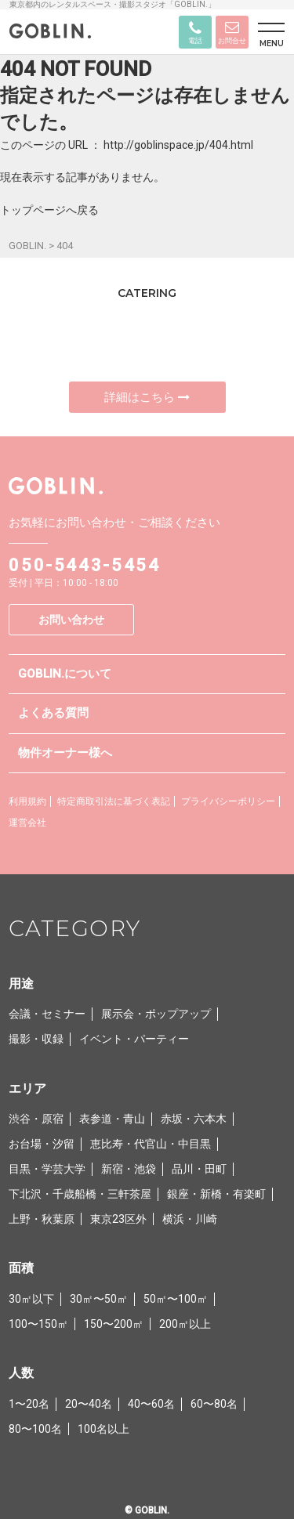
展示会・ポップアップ (156, 1013)
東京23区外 (118, 1219)
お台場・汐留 (41, 1143)
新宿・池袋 (128, 1169)
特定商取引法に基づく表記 (113, 801)
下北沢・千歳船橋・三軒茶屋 (80, 1194)
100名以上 (103, 1429)
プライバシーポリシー (228, 801)
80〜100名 (35, 1429)
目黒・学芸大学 (47, 1169)
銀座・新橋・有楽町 (216, 1194)
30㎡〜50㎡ (99, 1299)
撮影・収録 (36, 1039)
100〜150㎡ (38, 1324)
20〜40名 (88, 1404)
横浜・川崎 (189, 1219)
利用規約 (27, 801)
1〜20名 (29, 1404)
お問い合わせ (71, 619)
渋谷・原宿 (36, 1118)
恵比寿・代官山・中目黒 (150, 1143)
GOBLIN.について (64, 674)
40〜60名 (151, 1404)
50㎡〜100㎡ (175, 1299)
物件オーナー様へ (65, 753)
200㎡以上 (185, 1324)
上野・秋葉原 (41, 1219)
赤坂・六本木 (194, 1118)
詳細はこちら (147, 397)
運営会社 (27, 822)
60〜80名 (214, 1404)
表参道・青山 (112, 1118)
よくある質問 (53, 713)
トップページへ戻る (49, 210)
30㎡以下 (31, 1299)
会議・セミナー (47, 1013)
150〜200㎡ (113, 1324)
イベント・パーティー (134, 1039)
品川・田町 (199, 1169)
